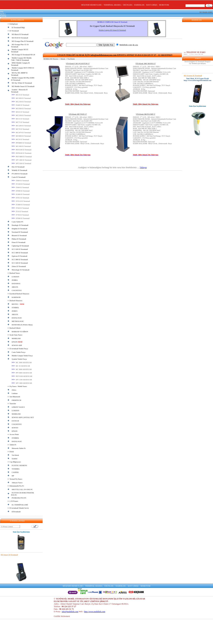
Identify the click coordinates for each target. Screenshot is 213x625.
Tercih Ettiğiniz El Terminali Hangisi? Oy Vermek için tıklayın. (197, 62)
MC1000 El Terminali (21, 146)
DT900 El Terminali (21, 191)
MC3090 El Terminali (21, 98)
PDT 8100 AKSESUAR (22, 376)
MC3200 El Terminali (21, 126)
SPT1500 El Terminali (21, 163)
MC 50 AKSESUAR (21, 366)
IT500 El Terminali (20, 208)
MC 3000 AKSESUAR (22, 362)
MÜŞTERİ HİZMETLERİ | (92, 5)
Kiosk (63, 59)
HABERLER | (140, 5)
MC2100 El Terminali (21, 102)
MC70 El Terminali (20, 129)
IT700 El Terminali (20, 215)
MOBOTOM (164, 5)
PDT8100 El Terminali (21, 153)
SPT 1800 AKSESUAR (22, 383)
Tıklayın (143, 167)
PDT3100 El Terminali (21, 150)
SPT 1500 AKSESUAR (22, 380)
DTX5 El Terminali (20, 198)
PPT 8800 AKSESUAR (22, 373)
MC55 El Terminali (20, 119)
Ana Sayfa (2, 12)
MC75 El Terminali (20, 122)
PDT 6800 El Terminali (22, 157)
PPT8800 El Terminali (21, 143)
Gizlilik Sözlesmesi (62, 616)
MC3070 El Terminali (21, 133)
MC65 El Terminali (20, 112)
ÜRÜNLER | (128, 5)
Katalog (3, 16)
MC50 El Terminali (20, 139)
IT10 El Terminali (20, 211)
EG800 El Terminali (21, 194)
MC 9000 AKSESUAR (22, 369)
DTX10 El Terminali (21, 201)
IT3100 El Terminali (21, 184)
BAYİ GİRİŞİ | (152, 5)
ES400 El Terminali (20, 105)
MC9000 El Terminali (21, 136)
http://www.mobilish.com (94, 611)
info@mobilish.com (70, 611)
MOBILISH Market (50, 59)
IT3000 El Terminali (21, 205)
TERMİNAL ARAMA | (112, 5)
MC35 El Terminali (20, 95)
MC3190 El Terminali (21, 115)
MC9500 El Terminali (21, 108)
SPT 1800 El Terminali (22, 160)
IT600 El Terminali (20, 187)
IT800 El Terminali (20, 181)
